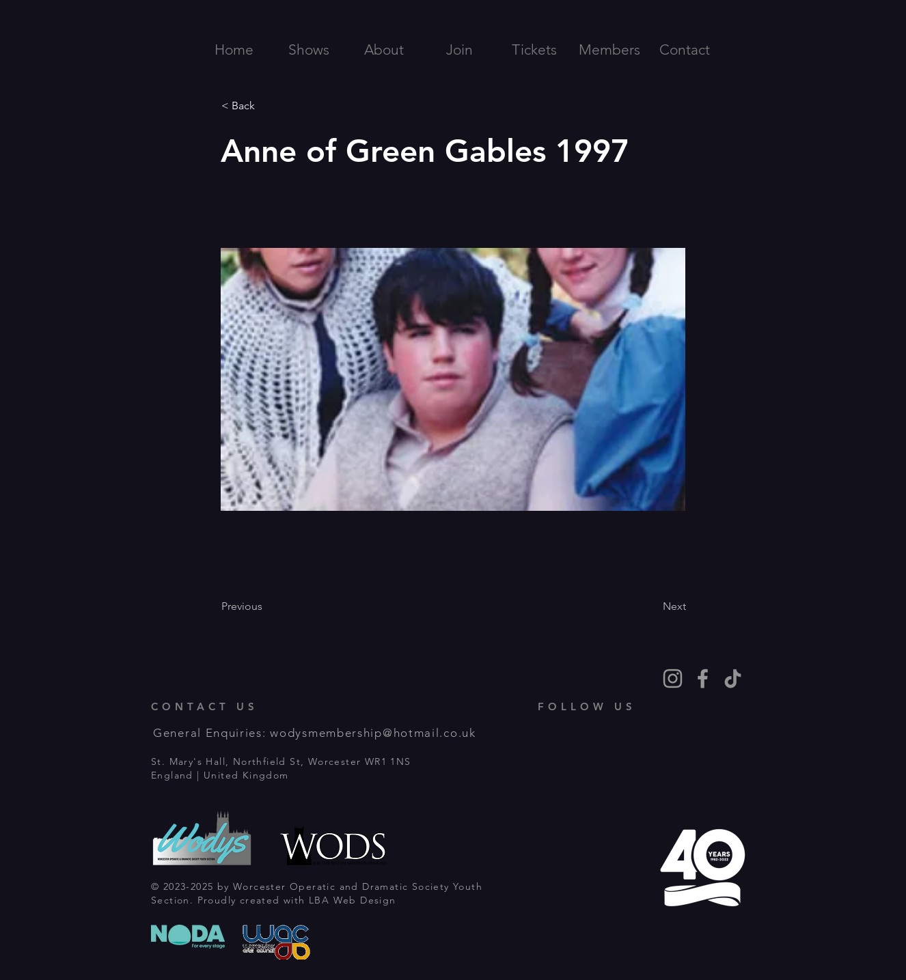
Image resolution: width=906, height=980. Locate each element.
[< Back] (266, 106)
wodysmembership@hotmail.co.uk (373, 733)
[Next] (652, 606)
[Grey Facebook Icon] (702, 678)
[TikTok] (732, 678)
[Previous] (266, 606)
